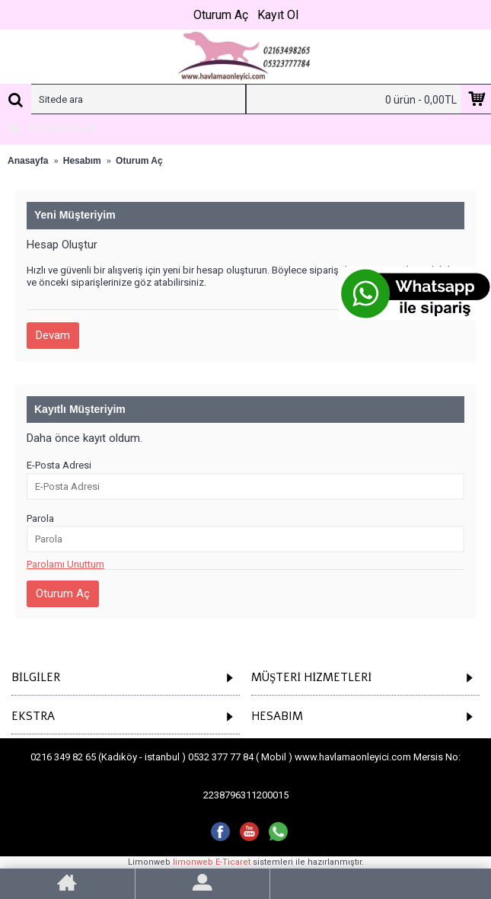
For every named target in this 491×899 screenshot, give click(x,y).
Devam (53, 335)
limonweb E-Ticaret (211, 862)
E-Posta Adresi (59, 465)
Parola (40, 518)
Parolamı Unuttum (65, 564)
